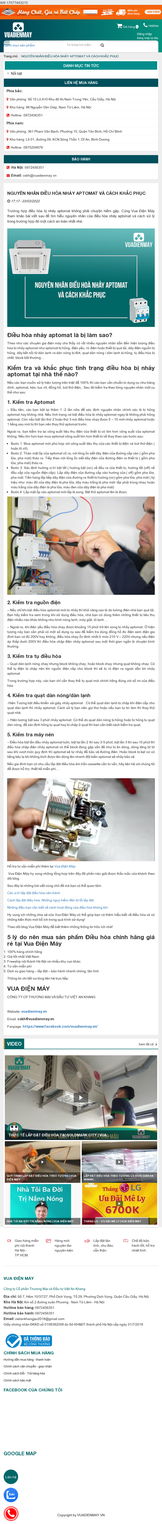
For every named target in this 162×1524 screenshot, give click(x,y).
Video (14, 1044)
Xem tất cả (148, 1044)
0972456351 (33, 115)
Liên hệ (10, 1476)
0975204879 (33, 147)
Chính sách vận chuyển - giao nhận (28, 1366)
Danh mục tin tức (81, 65)
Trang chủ (10, 56)
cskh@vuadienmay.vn (40, 175)
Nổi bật (16, 73)
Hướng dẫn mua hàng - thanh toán (27, 1359)
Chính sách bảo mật (17, 1380)
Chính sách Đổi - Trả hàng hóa (24, 1373)
